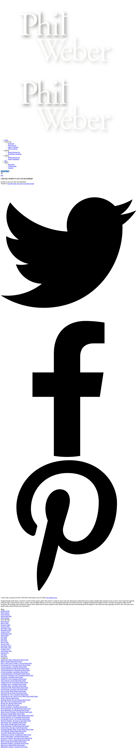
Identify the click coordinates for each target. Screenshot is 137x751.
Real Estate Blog (6, 616)
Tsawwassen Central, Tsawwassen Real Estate (16, 735)
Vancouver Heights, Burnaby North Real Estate (16, 738)
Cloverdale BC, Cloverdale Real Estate (13, 681)
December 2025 (6, 628)
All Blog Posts (5, 611)
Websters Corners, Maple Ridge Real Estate (15, 740)
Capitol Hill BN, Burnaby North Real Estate (15, 668)
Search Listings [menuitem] (13, 147)
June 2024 (4, 656)
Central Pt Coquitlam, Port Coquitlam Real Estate (17, 675)
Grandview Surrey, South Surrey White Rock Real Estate (19, 696)
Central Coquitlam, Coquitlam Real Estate (14, 672)
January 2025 (5, 644)
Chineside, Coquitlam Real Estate (12, 677)
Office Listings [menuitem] (13, 149)
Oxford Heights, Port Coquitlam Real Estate (15, 717)
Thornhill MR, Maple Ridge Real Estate (13, 731)
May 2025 (4, 639)
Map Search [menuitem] (12, 145)
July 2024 (4, 655)
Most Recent (5, 621)
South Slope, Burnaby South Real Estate (14, 728)
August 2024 (5, 653)
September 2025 (6, 634)
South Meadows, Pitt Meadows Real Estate (15, 726)
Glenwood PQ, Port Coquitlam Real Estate (14, 695)
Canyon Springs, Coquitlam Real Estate (14, 667)
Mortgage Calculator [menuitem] (15, 154)
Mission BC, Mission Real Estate (11, 703)
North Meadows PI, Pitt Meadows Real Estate (16, 708)
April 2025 (4, 641)
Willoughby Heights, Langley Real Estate (14, 747)
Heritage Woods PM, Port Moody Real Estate (15, 700)
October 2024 (5, 649)
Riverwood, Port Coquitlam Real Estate (13, 722)
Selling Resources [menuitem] (14, 157)
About (6, 163)
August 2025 (5, 635)
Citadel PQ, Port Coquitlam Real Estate (13, 679)
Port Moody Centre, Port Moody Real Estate (15, 719)
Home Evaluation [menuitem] (13, 159)
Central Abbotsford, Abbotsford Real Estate (15, 670)
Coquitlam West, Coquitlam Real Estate (14, 686)
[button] (5, 171)
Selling (6, 156)
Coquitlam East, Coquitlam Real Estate (13, 684)
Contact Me (5, 171)
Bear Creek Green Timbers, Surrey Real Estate (16, 663)
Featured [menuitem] (11, 144)
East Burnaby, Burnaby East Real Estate (20, 184)
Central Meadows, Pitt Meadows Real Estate (15, 674)
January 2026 (5, 627)
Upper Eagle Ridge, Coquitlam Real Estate (15, 736)
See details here (51, 598)
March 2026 (4, 623)
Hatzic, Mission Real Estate (10, 698)
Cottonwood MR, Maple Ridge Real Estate (14, 688)
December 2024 (6, 646)
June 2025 (4, 637)
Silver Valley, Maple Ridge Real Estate (13, 724)
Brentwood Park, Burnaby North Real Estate (15, 665)
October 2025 (5, 632)
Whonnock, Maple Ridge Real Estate (13, 745)
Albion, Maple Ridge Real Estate (11, 661)
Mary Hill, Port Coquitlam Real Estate (13, 702)
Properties (8, 142)
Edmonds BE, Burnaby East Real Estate (14, 693)
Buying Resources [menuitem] (14, 152)
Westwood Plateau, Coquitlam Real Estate (14, 743)
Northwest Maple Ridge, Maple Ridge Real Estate (17, 715)
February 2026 (5, 625)
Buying (6, 150)
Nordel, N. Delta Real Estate (10, 705)
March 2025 (4, 642)
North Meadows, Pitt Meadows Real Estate (15, 710)
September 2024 (6, 651)
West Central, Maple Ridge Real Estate (13, 742)
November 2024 (6, 648)
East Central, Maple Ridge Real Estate (13, 691)
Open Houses (5, 614)
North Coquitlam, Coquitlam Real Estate (14, 707)
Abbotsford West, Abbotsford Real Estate (14, 660)
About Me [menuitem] (11, 164)
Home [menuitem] (6, 140)
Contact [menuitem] (10, 168)
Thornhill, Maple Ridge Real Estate (12, 733)
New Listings (5, 613)
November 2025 (6, 630)
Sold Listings (5, 618)
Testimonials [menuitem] (12, 166)
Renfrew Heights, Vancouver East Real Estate (16, 721)
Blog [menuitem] (5, 161)
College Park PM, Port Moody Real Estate (14, 682)
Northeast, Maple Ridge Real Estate (13, 714)
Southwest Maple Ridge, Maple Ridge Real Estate (17, 729)
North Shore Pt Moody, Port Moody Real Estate (16, 712)
